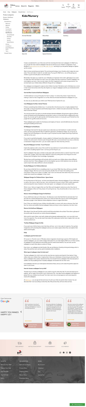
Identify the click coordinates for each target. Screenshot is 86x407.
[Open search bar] (63, 5)
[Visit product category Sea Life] (31, 47)
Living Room (8, 46)
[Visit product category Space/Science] (52, 47)
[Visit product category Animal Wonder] (31, 29)
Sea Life (8, 40)
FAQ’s (37, 6)
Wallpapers (14, 12)
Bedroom (8, 25)
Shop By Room (21, 12)
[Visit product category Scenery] (72, 29)
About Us (24, 6)
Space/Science (10, 42)
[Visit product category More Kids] (52, 29)
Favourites (68, 7)
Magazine (31, 6)
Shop (9, 12)
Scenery (9, 38)
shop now (51, 0)
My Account (74, 7)
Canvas (17, 6)
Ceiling (7, 27)
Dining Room (9, 30)
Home (4, 12)
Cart (79, 7)
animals (42, 66)
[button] (21, 312)
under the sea (49, 66)
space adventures (34, 66)
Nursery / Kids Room (8, 17)
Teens (7, 51)
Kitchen (7, 44)
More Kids (9, 36)
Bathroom (8, 23)
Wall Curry (28, 280)
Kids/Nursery (9, 32)
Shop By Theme (8, 53)
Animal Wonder (10, 34)
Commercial (8, 29)
